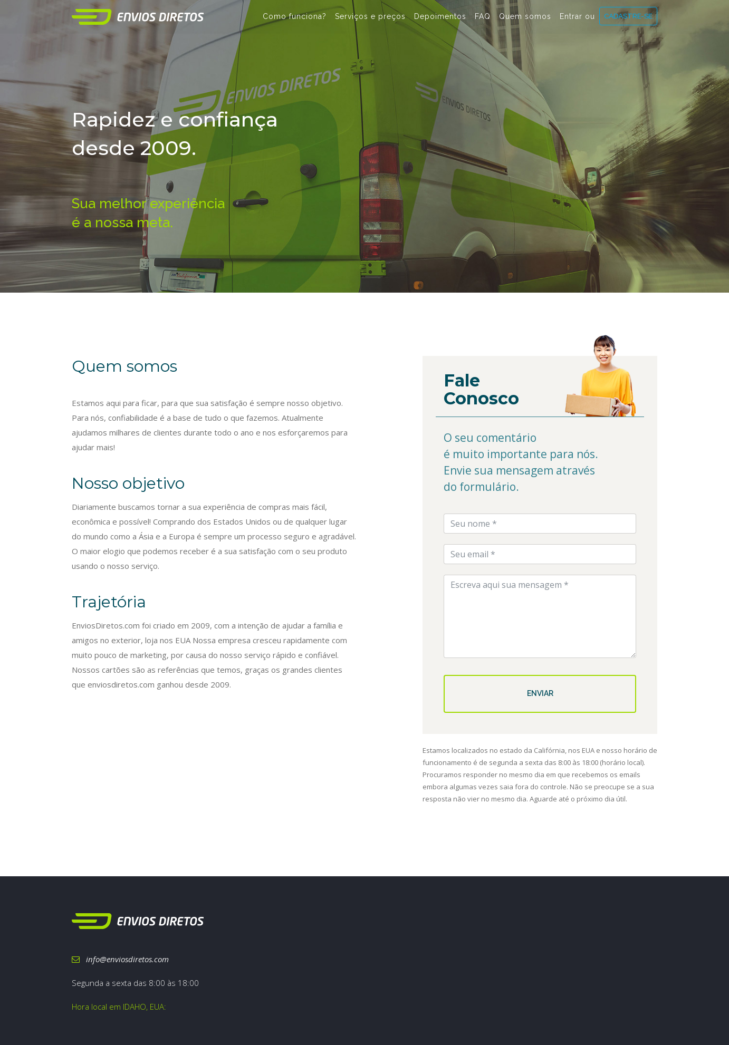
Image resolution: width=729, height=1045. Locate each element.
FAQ (483, 21)
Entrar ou (577, 21)
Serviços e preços (370, 21)
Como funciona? (295, 21)
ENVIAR (540, 693)
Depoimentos (440, 21)
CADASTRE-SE (628, 21)
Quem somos (525, 21)
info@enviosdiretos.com (120, 959)
